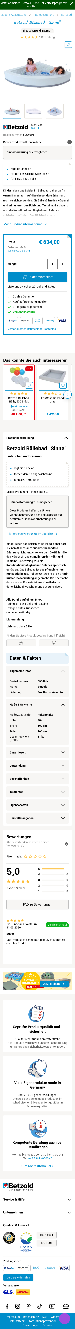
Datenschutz (31, 1316)
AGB (45, 1316)
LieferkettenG (16, 1321)
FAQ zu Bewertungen (37, 904)
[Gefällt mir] (21, 643)
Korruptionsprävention (42, 1321)
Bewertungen (31, 1325)
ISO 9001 (46, 1242)
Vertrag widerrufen (18, 1277)
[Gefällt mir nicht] (54, 643)
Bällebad (66, 14)
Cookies (47, 1325)
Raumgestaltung (43, 14)
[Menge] (52, 264)
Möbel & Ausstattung (13, 14)
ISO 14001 (46, 1235)
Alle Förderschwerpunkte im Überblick (32, 534)
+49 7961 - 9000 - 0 (40, 1158)
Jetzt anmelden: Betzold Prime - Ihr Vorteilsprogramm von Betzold (34, 4)
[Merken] (68, 44)
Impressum (13, 1316)
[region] (37, 634)
